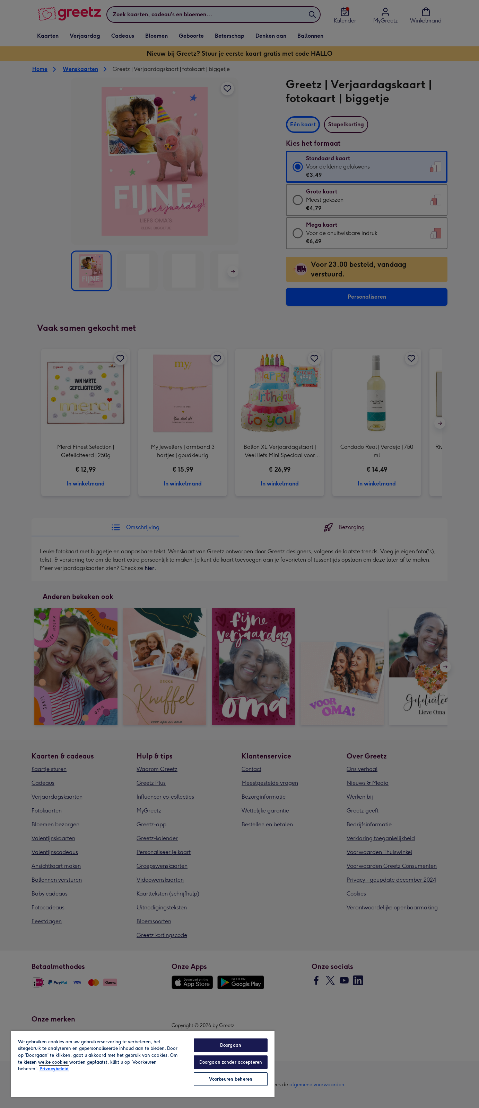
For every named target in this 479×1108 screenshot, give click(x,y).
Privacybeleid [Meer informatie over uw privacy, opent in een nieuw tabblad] (54, 1068)
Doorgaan (230, 1045)
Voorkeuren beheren (230, 1079)
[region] (143, 1063)
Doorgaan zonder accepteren (230, 1062)
